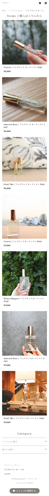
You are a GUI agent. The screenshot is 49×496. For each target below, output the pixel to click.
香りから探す (8, 449)
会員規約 (7, 474)
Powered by (24, 483)
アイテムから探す (16, 10)
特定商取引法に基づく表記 (14, 470)
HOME (4, 10)
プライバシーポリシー (12, 465)
